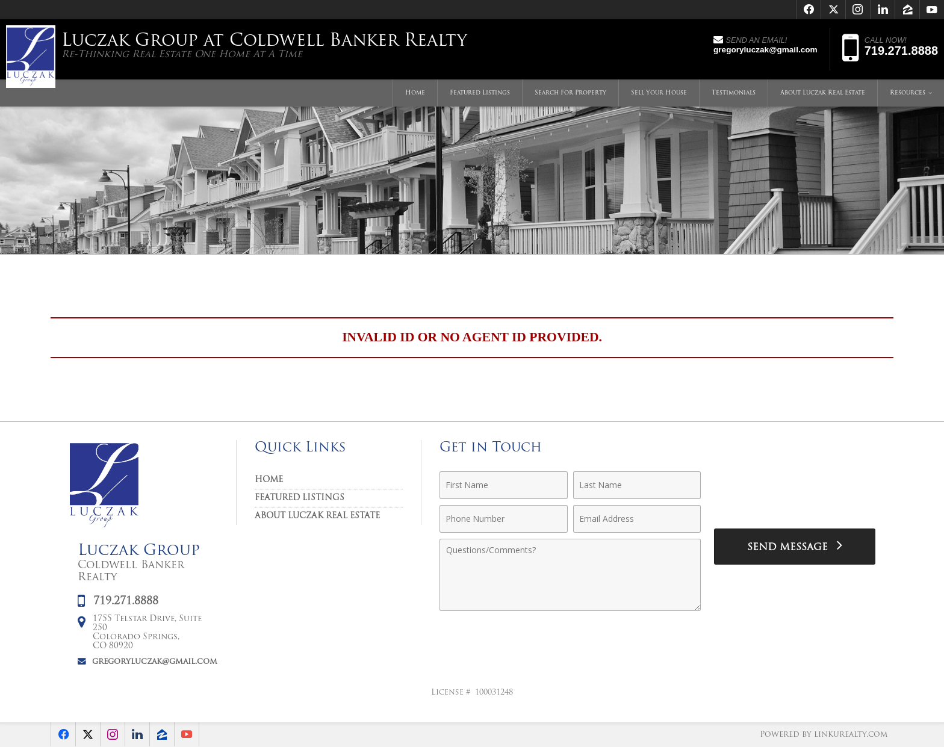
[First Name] (503, 485)
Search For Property (570, 93)
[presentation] (794, 492)
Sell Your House (659, 93)
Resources (907, 93)
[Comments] (570, 575)
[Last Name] (637, 485)
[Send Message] (794, 546)
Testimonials (734, 93)
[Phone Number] (503, 519)
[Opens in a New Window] (808, 9)
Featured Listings (480, 93)
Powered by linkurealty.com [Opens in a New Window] (823, 735)
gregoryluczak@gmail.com (154, 662)
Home (415, 93)
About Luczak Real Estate (822, 93)
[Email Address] (637, 519)
